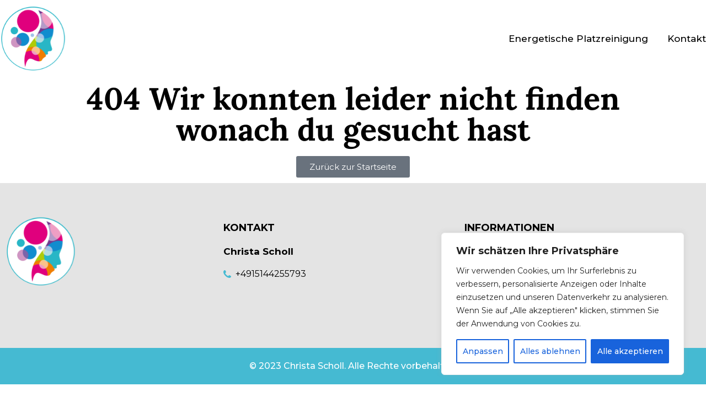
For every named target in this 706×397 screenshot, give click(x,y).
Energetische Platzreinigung (578, 38)
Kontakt (686, 38)
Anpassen (483, 351)
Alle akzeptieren (630, 351)
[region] (562, 304)
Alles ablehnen (550, 351)
